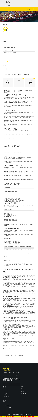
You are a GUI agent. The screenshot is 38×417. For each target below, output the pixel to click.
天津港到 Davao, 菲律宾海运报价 (9, 57)
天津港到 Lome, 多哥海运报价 (9, 41)
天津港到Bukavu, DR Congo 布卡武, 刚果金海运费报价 (14, 352)
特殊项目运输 (6, 390)
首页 (4, 14)
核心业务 (7, 14)
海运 (10, 14)
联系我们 (22, 376)
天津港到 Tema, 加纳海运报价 (9, 47)
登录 (30, 2)
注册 (34, 2)
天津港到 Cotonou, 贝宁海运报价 (9, 44)
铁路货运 (22, 373)
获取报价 (27, 6)
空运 (22, 368)
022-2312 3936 (6, 34)
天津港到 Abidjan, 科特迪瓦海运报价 (10, 49)
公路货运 (22, 371)
